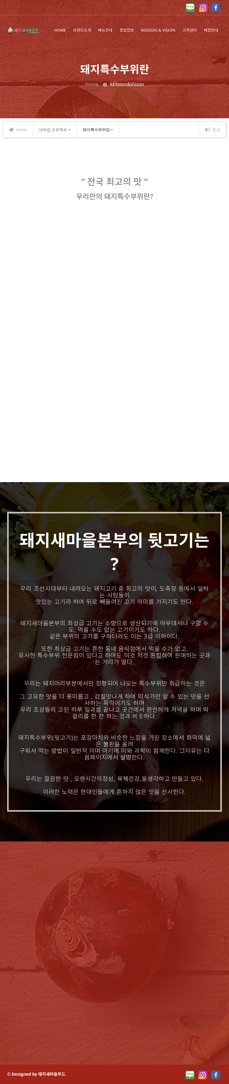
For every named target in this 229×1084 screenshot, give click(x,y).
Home (92, 84)
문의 (212, 129)
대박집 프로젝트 (53, 129)
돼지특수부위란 (96, 129)
